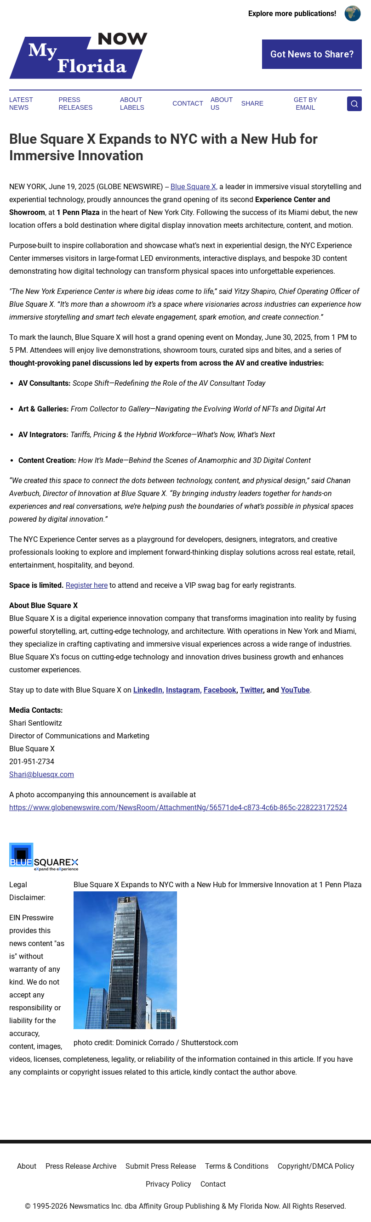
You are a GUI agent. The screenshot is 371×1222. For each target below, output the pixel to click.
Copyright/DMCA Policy (316, 1166)
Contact (187, 103)
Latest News (21, 103)
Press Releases (75, 103)
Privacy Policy (168, 1184)
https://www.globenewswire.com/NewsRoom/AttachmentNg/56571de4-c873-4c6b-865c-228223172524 (178, 807)
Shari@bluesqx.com (41, 774)
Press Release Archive (81, 1166)
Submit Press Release (161, 1166)
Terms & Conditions (236, 1166)
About (26, 1166)
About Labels (132, 103)
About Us (222, 103)
